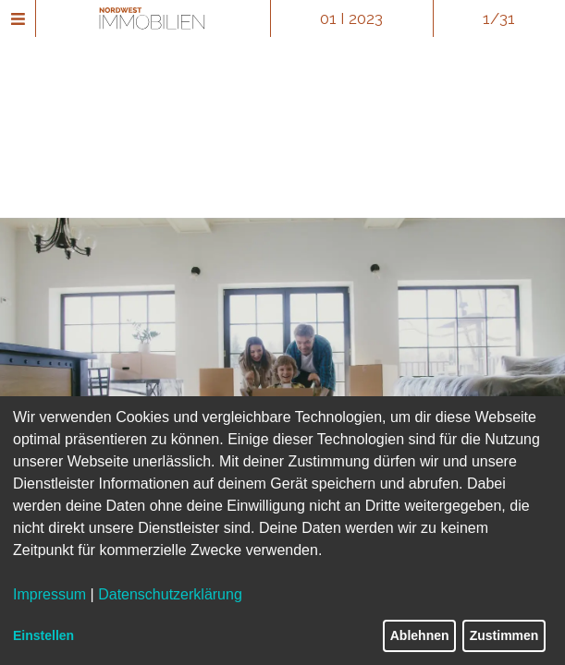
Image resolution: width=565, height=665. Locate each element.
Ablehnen (419, 635)
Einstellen (43, 635)
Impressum (49, 594)
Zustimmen (504, 635)
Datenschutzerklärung (170, 594)
